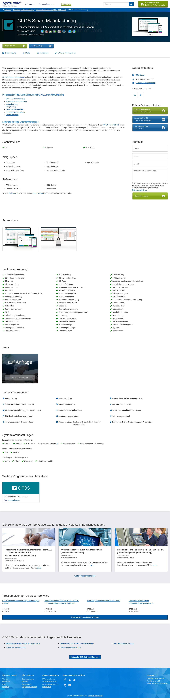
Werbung (25, 681)
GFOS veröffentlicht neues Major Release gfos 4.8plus (20, 602)
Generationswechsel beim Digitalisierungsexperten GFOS (141, 602)
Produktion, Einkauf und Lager (23, 10)
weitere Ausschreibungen (85, 576)
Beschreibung (10, 53)
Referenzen (13, 193)
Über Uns (5, 679)
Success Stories (39, 193)
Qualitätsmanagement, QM (70, 647)
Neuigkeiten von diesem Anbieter (85, 617)
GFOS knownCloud (111, 125)
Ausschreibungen (46, 4)
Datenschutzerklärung (139, 190)
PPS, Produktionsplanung (124, 643)
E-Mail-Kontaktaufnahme (145, 83)
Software (28, 4)
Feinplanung (11, 107)
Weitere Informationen (66, 53)
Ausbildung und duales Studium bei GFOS (103, 601)
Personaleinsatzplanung (15, 112)
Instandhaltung (11, 104)
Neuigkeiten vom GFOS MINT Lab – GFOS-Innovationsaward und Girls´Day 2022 (62, 602)
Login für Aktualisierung (29, 687)
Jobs (3, 684)
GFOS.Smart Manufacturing (13, 77)
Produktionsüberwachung (16, 647)
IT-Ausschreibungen (48, 679)
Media (27, 53)
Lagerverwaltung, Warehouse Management (77, 643)
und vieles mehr (12, 115)
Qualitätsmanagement (14, 109)
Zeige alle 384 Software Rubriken (85, 657)
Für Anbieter (66, 4)
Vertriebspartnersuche (49, 681)
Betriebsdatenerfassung (15, 99)
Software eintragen (28, 679)
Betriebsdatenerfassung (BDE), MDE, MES (51, 10)
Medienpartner (26, 684)
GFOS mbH (140, 75)
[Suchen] (131, 4)
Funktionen (44, 53)
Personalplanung (13, 500)
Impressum (5, 687)
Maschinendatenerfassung (16, 102)
